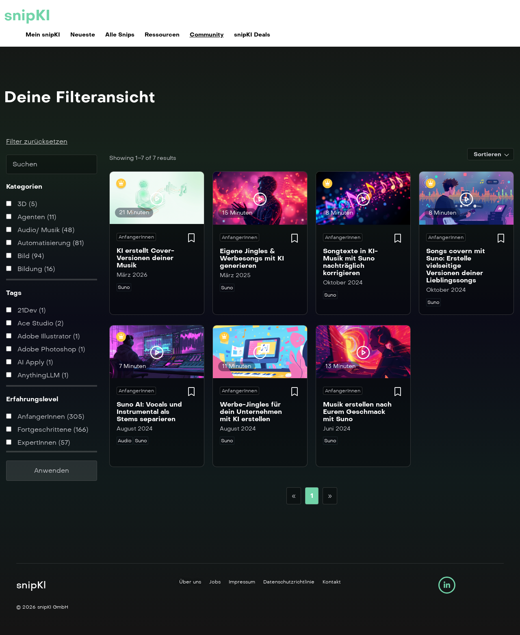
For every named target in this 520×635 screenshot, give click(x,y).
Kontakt (332, 582)
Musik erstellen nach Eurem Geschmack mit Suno (357, 411)
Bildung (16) (30, 269)
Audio (125, 440)
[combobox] (490, 154)
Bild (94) (25, 256)
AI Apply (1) (29, 362)
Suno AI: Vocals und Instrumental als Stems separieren (149, 411)
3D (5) (21, 204)
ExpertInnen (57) (38, 442)
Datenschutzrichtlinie (288, 582)
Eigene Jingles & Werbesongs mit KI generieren (252, 258)
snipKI (27, 15)
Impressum (242, 582)
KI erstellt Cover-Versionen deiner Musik (145, 258)
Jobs (215, 582)
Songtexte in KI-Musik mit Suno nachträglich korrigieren (350, 262)
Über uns (190, 582)
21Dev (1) (26, 310)
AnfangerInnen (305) (45, 416)
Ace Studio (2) (34, 323)
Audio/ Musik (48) (40, 230)
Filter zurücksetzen (36, 141)
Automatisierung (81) (45, 243)
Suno (124, 287)
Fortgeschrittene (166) (47, 429)
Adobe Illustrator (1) (43, 336)
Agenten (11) (31, 217)
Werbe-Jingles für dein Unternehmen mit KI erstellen (251, 411)
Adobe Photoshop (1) (45, 349)
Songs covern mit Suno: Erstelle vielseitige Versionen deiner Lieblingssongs (455, 265)
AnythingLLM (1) (37, 375)
